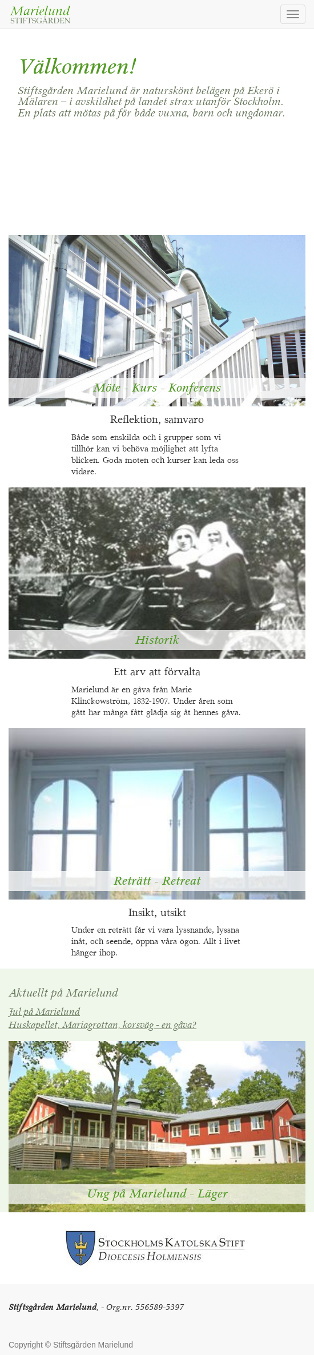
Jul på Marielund (44, 1012)
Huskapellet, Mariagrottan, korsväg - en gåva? (102, 1025)
